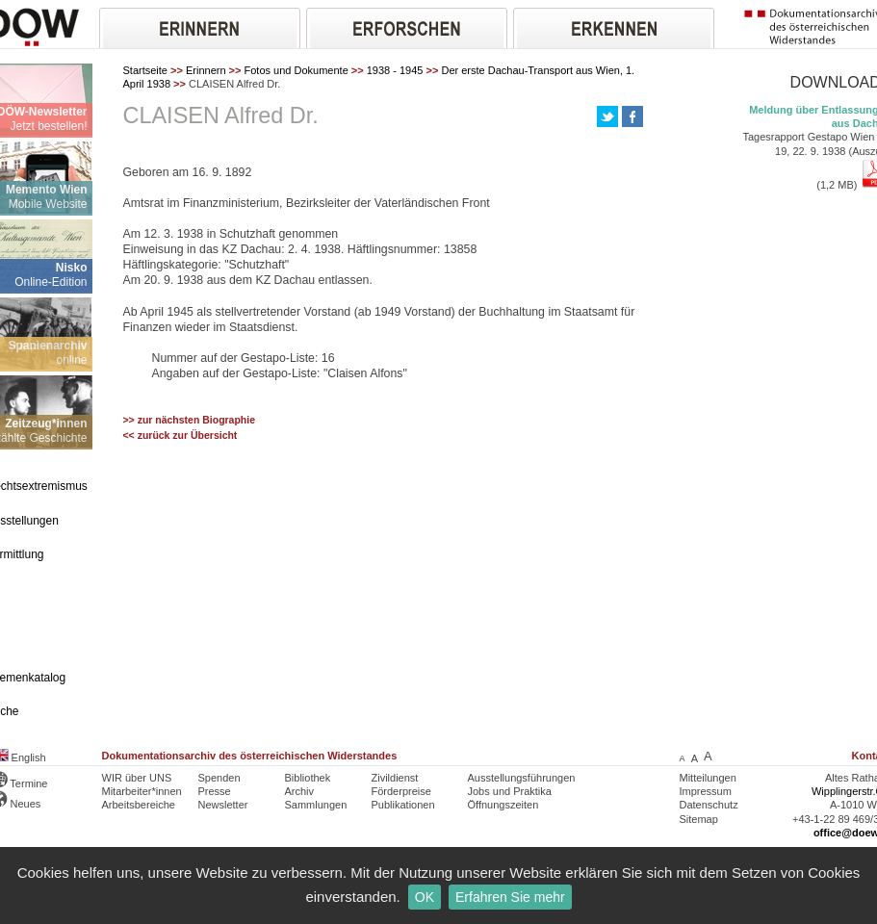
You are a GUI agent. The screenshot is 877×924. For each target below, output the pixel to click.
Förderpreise (401, 791)
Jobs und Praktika (510, 791)
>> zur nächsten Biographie (189, 420)
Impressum (706, 791)
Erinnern (206, 70)
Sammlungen (316, 804)
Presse (214, 791)
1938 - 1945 (395, 70)
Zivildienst (395, 777)
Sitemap (699, 819)
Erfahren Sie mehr (510, 897)
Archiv (300, 791)
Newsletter (223, 804)
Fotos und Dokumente (296, 70)
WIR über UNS (137, 777)
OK (424, 897)
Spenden (219, 777)
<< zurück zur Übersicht (180, 435)
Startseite (145, 70)
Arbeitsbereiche (138, 804)
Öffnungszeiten (503, 804)
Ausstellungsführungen (522, 777)
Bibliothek (308, 777)
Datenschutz (709, 804)
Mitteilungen (708, 777)
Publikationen (403, 804)
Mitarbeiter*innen (142, 791)
